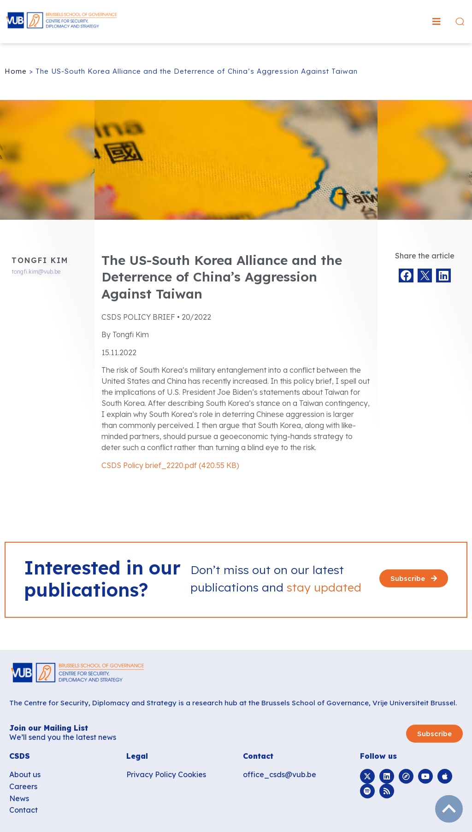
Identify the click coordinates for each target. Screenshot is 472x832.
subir (449, 809)
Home (16, 71)
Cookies (192, 774)
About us (25, 774)
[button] (436, 22)
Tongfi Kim (40, 260)
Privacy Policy (151, 774)
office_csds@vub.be (279, 774)
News (19, 798)
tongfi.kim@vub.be (36, 272)
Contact (23, 809)
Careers (23, 786)
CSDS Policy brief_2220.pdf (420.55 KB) (170, 465)
